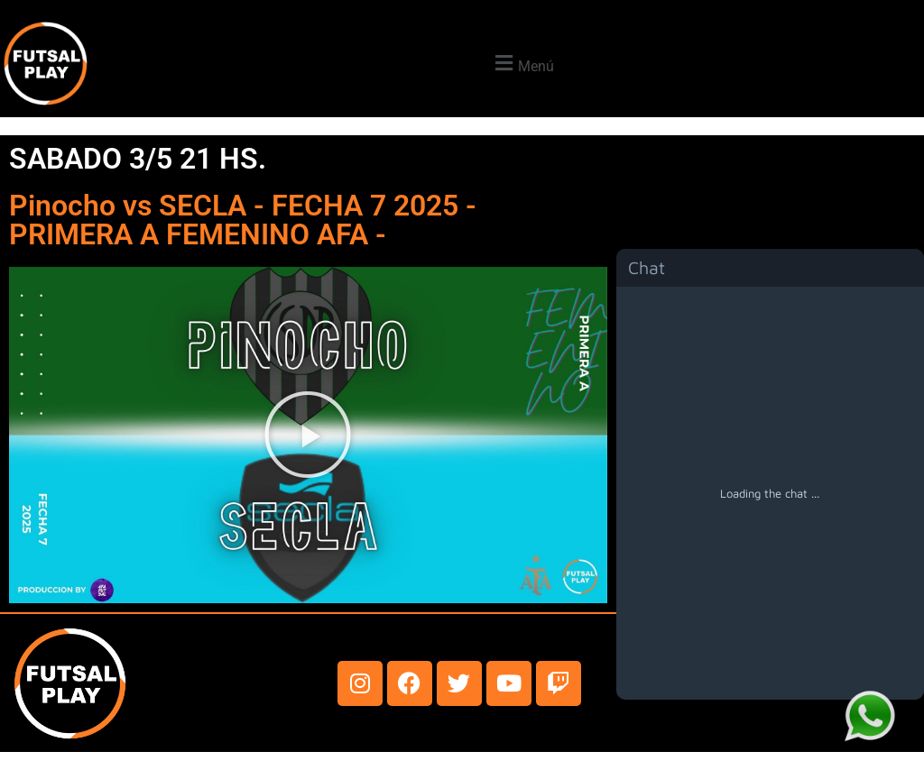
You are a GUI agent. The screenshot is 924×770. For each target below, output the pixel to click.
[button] (522, 63)
